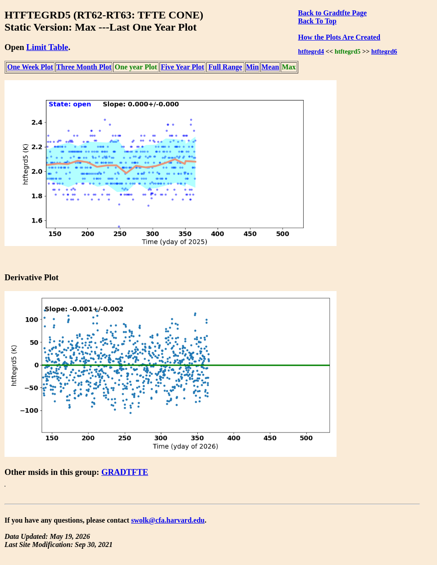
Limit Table (47, 47)
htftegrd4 (311, 51)
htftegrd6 (384, 51)
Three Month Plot (83, 67)
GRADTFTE (124, 472)
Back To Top (317, 21)
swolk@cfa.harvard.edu (168, 520)
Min (252, 67)
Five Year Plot (182, 67)
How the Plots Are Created (339, 37)
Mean (270, 67)
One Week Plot (30, 67)
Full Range (225, 67)
